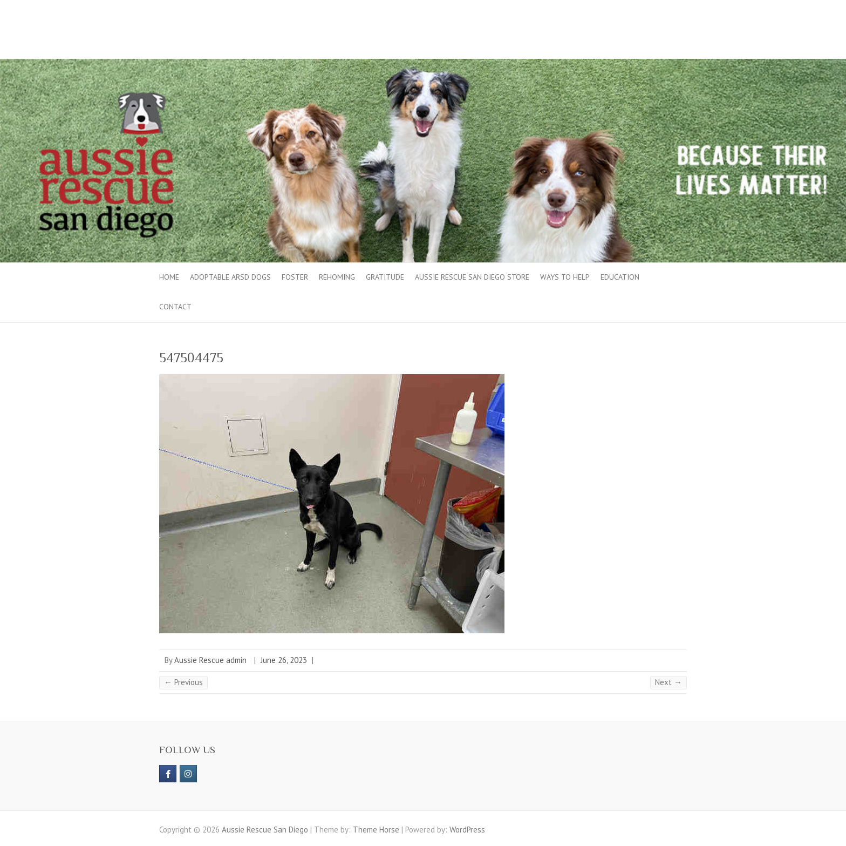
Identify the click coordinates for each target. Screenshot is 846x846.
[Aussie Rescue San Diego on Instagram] (188, 773)
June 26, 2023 (284, 660)
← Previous (183, 682)
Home (169, 277)
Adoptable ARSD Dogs (230, 277)
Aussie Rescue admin (210, 660)
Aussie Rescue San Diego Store (472, 277)
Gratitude (385, 277)
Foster (295, 277)
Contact (175, 307)
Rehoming (337, 277)
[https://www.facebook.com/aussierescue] (167, 773)
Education (620, 277)
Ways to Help (565, 277)
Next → (668, 682)
